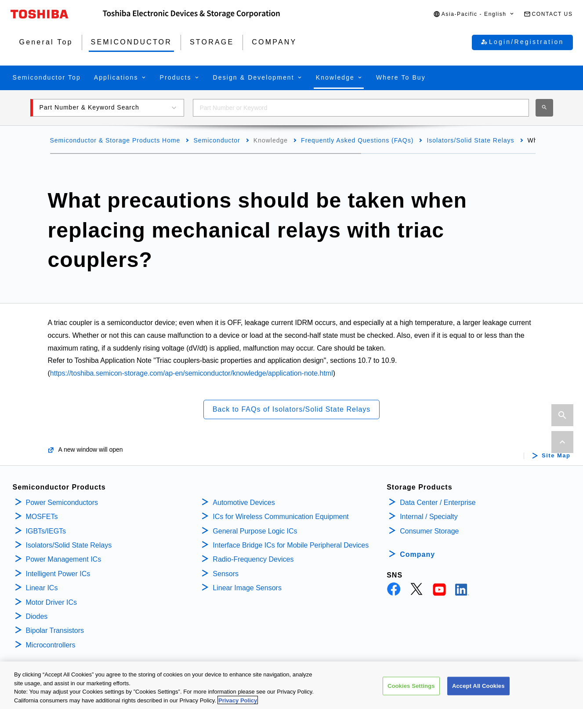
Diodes (37, 616)
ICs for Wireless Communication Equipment (280, 516)
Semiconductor (216, 140)
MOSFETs (42, 516)
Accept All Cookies (478, 689)
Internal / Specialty (429, 516)
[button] (474, 14)
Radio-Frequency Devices (253, 559)
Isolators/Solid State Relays (470, 140)
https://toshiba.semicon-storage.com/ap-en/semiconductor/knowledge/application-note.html (191, 373)
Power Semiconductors (62, 502)
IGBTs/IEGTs (46, 531)
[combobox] (361, 108)
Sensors (226, 573)
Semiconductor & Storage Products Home (115, 140)
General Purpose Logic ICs (255, 531)
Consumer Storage (429, 531)
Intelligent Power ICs (58, 573)
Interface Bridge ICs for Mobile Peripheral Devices (291, 545)
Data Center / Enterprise (438, 502)
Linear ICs (42, 588)
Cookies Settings (411, 689)
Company (417, 554)
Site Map (556, 456)
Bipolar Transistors (55, 630)
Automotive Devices (244, 502)
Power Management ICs (63, 559)
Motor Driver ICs (51, 602)
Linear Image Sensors (247, 588)
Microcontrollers (51, 645)
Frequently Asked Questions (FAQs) (357, 140)
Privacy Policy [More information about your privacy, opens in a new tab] (237, 703)
